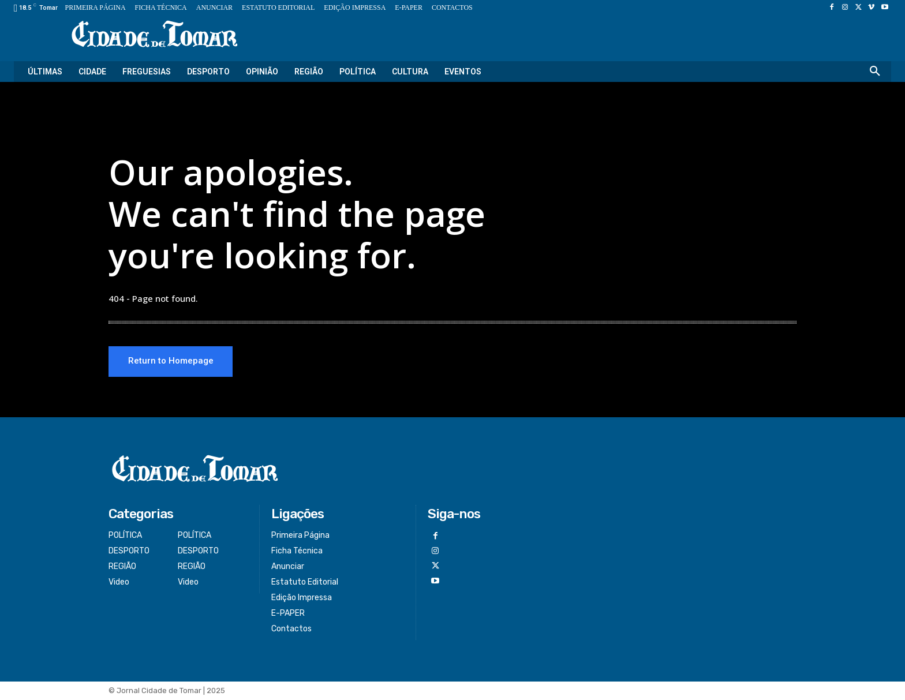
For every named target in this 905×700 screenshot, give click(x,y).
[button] (875, 71)
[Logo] (155, 35)
